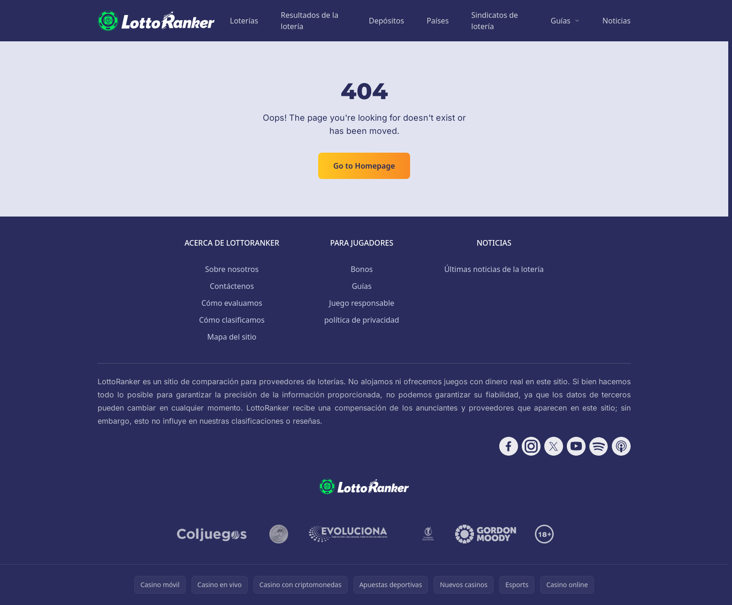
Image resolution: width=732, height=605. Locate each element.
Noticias (616, 21)
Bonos (362, 269)
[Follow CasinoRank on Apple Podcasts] (621, 446)
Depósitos (386, 21)
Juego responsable (361, 303)
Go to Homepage (364, 166)
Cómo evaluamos (231, 303)
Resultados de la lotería (309, 20)
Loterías (244, 21)
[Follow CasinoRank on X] (553, 446)
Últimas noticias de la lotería (494, 269)
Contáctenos (232, 286)
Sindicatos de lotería (494, 20)
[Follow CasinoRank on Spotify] (598, 446)
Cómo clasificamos (232, 320)
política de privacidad (361, 320)
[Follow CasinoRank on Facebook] (508, 446)
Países (438, 21)
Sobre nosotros (232, 269)
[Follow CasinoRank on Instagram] (531, 446)
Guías (560, 21)
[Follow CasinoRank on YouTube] (576, 446)
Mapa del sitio (232, 337)
